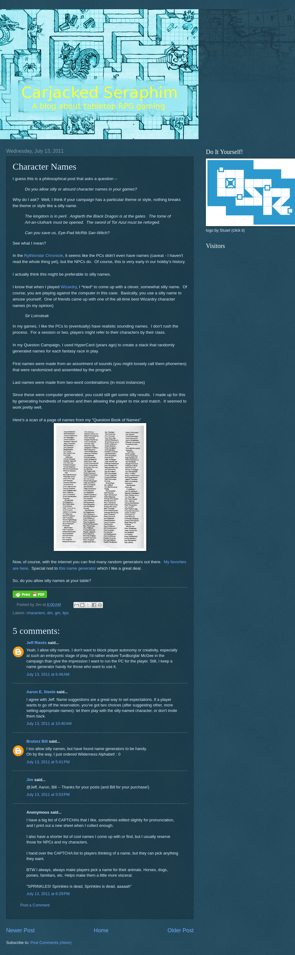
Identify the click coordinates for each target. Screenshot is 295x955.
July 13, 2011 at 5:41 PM (48, 762)
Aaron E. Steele (40, 692)
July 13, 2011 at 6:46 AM (47, 674)
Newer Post (20, 930)
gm (57, 613)
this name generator (77, 568)
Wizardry (69, 287)
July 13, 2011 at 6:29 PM (48, 893)
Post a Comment (35, 905)
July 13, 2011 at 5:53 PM (48, 794)
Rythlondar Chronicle (43, 255)
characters (35, 613)
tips (65, 613)
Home (101, 930)
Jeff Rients (36, 642)
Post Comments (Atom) (51, 942)
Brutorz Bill (37, 741)
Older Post (180, 930)
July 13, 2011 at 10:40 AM (49, 723)
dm (50, 613)
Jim (29, 779)
